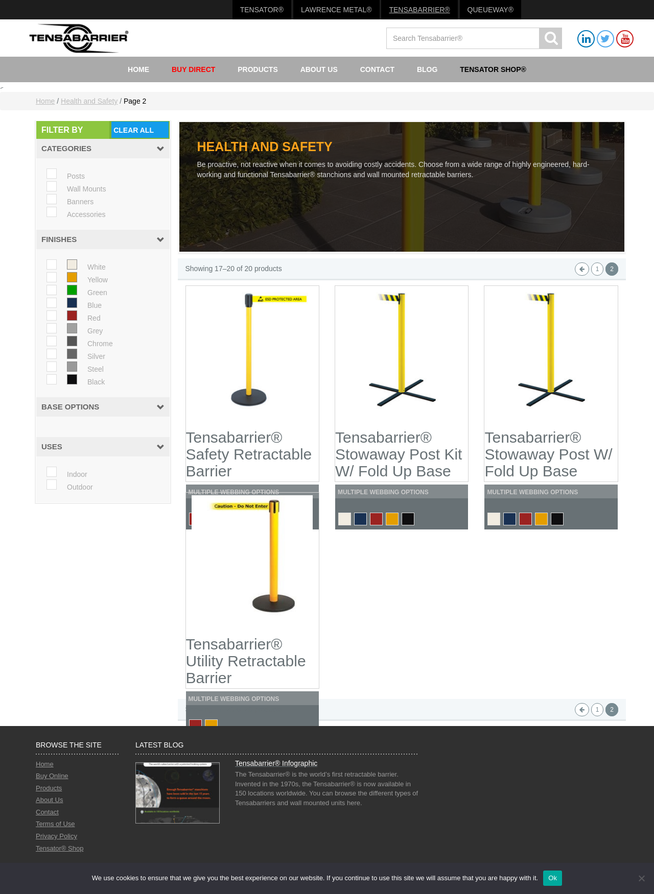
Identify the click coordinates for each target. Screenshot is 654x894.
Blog (427, 69)
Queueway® (490, 10)
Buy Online (52, 776)
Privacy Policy (56, 836)
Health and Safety (89, 101)
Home (138, 69)
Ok (552, 878)
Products (258, 69)
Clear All (133, 130)
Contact (377, 69)
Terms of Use (55, 824)
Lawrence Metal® (336, 10)
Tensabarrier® (419, 10)
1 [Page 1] (597, 269)
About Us (319, 69)
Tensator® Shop (59, 848)
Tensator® (262, 10)
